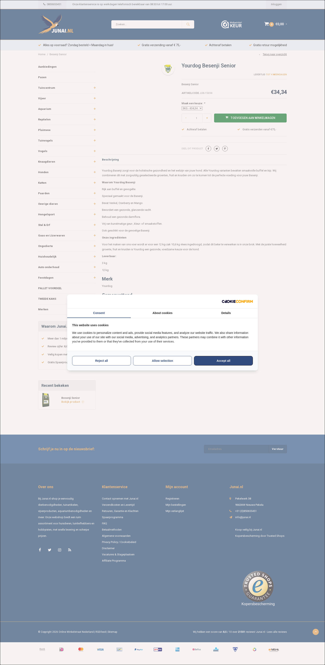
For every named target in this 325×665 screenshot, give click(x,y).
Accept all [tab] (223, 360)
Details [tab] (226, 313)
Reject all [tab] (101, 360)
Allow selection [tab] (162, 360)
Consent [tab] (99, 313)
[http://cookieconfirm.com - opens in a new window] (237, 301)
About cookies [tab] (162, 313)
